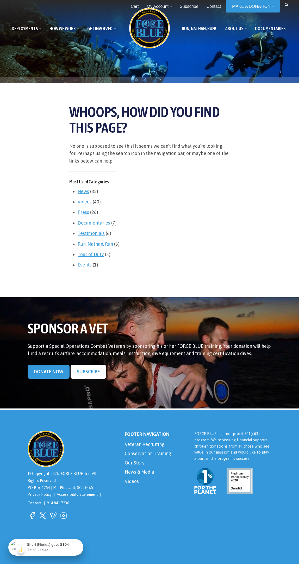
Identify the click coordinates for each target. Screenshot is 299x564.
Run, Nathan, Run (95, 244)
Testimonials (91, 233)
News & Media (139, 472)
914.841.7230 (58, 503)
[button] (286, 4)
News (83, 191)
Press (83, 212)
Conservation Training (148, 453)
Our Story (135, 463)
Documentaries (94, 223)
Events (85, 265)
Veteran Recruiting (144, 444)
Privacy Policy (40, 494)
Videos (85, 201)
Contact (35, 503)
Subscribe (88, 371)
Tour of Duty (91, 254)
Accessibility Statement (77, 494)
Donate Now (48, 371)
